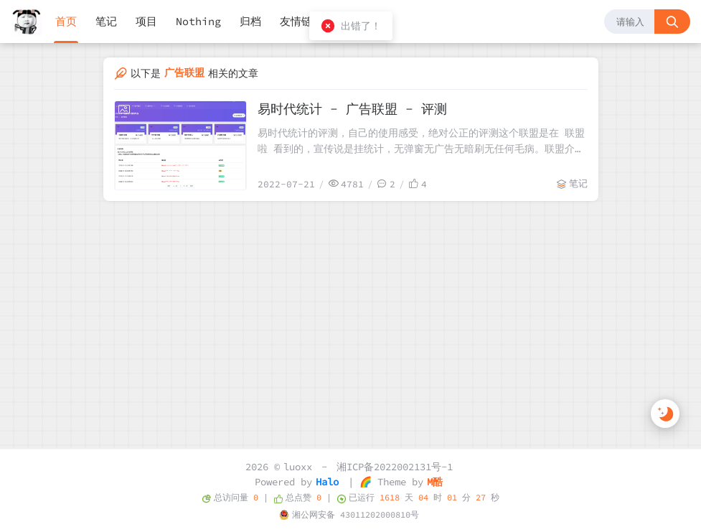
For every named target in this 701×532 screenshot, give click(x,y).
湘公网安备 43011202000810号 (355, 514)
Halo (327, 481)
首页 (66, 21)
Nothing (198, 21)
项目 (146, 21)
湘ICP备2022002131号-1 (395, 466)
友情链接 (301, 21)
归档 (250, 21)
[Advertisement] (350, 308)
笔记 (106, 21)
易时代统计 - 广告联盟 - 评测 (352, 109)
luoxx (297, 466)
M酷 (435, 481)
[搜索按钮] (672, 21)
